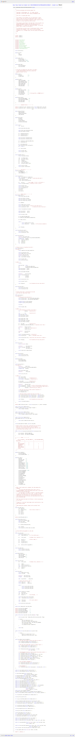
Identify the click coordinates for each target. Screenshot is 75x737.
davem (25, 5)
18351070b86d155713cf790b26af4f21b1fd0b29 (40, 5)
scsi (57, 5)
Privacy (9, 735)
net (29, 5)
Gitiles (6, 735)
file (33, 7)
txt (70, 735)
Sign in (73, 1)
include (53, 5)
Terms (12, 735)
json (73, 735)
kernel (20, 5)
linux (14, 5)
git (22, 5)
